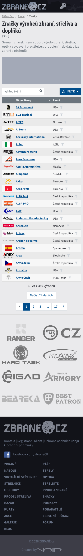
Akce (8, 516)
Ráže (46, 464)
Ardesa (20, 248)
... (47, 307)
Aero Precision (25, 159)
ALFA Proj (22, 196)
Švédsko (60, 174)
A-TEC (19, 122)
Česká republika (65, 152)
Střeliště (51, 483)
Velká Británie (64, 137)
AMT (19, 211)
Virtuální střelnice (20, 477)
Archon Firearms (26, 241)
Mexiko (59, 166)
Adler (19, 144)
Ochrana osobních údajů (61, 441)
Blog (8, 529)
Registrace (24, 441)
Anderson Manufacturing (32, 218)
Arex (19, 256)
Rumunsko (62, 278)
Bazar (9, 503)
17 (55, 307)
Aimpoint (22, 174)
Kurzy (9, 509)
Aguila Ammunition (28, 167)
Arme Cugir (23, 278)
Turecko (60, 181)
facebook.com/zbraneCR (30, 454)
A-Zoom (21, 129)
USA (58, 107)
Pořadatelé (52, 509)
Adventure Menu (26, 152)
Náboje (10, 470)
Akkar (20, 181)
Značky (48, 496)
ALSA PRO (22, 204)
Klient (38, 441)
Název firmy (23, 100)
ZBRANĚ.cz (8, 16)
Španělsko (62, 248)
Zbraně (10, 464)
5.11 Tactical (24, 115)
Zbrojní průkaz (56, 516)
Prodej (21, 16)
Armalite (21, 270)
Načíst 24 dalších (41, 295)
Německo (61, 226)
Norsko (60, 122)
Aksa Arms (22, 189)
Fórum (48, 522)
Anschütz (22, 226)
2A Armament (24, 107)
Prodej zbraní (55, 490)
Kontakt (9, 441)
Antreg (20, 233)
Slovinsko (61, 255)
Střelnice (12, 483)
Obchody (11, 490)
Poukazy (50, 503)
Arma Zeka (23, 263)
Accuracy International (30, 137)
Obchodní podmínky (18, 445)
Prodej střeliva (17, 496)
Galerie (10, 522)
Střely (48, 470)
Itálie (58, 144)
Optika (48, 477)
